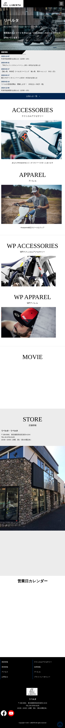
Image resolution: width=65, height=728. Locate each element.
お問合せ (5, 677)
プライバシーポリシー (42, 677)
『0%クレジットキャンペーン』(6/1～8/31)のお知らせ (20, 65)
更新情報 (5, 662)
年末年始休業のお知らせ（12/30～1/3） (15, 90)
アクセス (5, 672)
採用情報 (37, 667)
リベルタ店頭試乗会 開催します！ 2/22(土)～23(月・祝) (22, 84)
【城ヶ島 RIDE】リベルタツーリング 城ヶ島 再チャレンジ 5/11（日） (28, 71)
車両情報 (5, 667)
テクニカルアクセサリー (43, 662)
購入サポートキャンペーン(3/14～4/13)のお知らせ (19, 78)
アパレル (37, 672)
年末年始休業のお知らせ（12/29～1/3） (15, 59)
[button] (46, 47)
